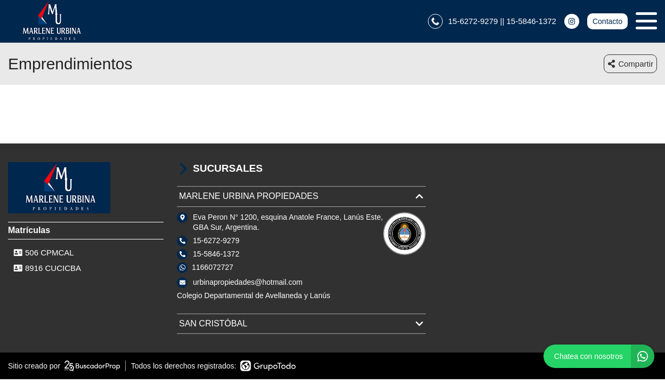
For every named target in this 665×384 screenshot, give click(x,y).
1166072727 (212, 267)
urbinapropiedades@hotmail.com (248, 282)
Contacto (607, 21)
